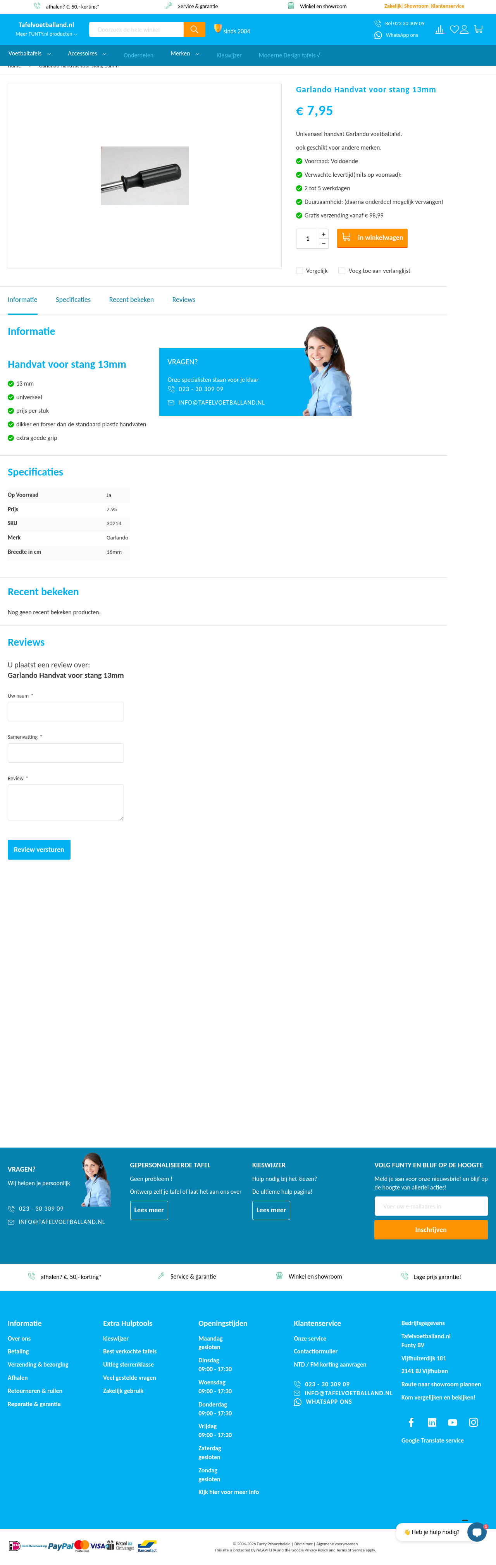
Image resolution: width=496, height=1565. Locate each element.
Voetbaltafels (30, 53)
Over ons (19, 1338)
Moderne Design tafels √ (289, 53)
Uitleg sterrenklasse (128, 1364)
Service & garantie (198, 6)
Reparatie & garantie (34, 1404)
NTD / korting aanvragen (330, 1364)
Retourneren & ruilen (35, 1390)
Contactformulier (316, 1351)
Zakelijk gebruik (123, 1390)
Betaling (18, 1351)
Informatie (23, 299)
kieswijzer (116, 1338)
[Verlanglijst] (454, 29)
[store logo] (46, 25)
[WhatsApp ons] (396, 35)
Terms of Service (350, 1550)
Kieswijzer (229, 53)
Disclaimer (303, 1543)
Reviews (183, 299)
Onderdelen (138, 53)
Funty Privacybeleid (274, 1543)
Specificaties (73, 299)
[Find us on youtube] (452, 1422)
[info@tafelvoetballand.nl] (221, 402)
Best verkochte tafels (130, 1351)
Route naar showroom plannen (441, 1384)
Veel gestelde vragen (129, 1377)
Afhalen (18, 1377)
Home (14, 65)
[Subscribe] (431, 1229)
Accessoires (87, 53)
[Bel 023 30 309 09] (399, 23)
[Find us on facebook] (411, 1422)
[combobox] (136, 29)
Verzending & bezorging (38, 1364)
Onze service (310, 1338)
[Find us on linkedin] (432, 1422)
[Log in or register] (464, 29)
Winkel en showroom (323, 6)
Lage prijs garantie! (437, 1277)
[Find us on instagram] (473, 1422)
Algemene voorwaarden (337, 1543)
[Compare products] (440, 29)
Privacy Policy (316, 1550)
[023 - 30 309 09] (221, 389)
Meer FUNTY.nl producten (47, 34)
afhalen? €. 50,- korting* (73, 6)
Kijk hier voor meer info (228, 1492)
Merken (185, 53)
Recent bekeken (131, 299)
